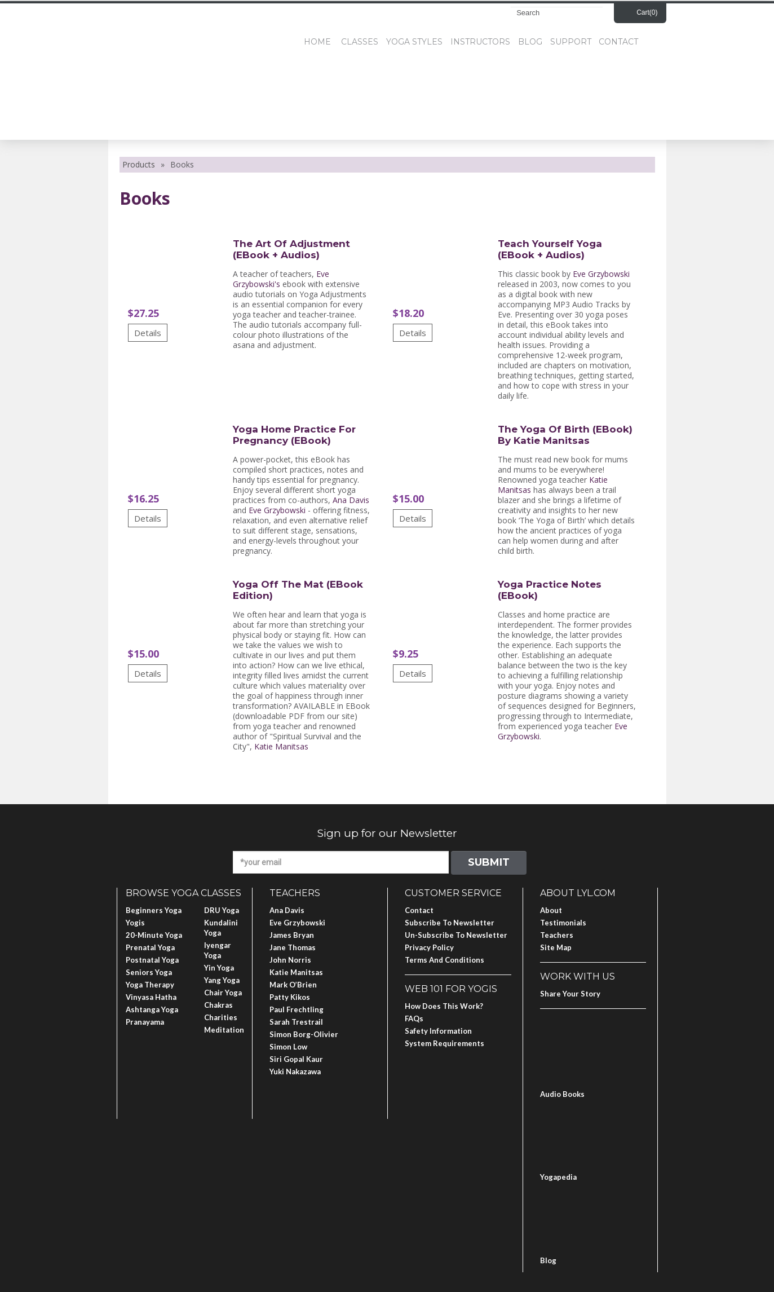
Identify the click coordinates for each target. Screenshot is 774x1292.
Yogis (135, 922)
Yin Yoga (219, 967)
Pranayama (145, 1021)
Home (317, 42)
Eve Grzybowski (601, 273)
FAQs (414, 1018)
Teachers (556, 935)
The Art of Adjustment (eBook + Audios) (291, 249)
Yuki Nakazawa (295, 1071)
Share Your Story (570, 993)
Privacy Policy (429, 947)
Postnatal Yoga (152, 959)
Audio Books (562, 1094)
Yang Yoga (222, 980)
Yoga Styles (414, 42)
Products (138, 164)
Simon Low (288, 1046)
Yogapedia (558, 1176)
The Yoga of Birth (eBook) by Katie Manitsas (565, 435)
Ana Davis (351, 500)
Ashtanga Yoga (152, 1009)
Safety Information (438, 1030)
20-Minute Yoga (154, 935)
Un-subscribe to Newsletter (456, 935)
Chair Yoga (223, 992)
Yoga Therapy (150, 984)
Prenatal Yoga (150, 947)
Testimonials (563, 922)
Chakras (218, 1004)
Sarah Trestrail (296, 1021)
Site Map (556, 947)
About (551, 910)
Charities (220, 1017)
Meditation (224, 1029)
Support (570, 42)
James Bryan (291, 935)
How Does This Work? (444, 1006)
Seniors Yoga (149, 972)
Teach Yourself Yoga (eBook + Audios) (550, 249)
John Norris (290, 959)
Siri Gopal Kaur (296, 1059)
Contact (618, 42)
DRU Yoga (221, 910)
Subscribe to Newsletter (449, 922)
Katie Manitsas (281, 746)
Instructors (480, 42)
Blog (530, 42)
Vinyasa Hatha (151, 997)
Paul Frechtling (296, 1009)
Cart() (646, 12)
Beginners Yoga (154, 910)
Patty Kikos (289, 997)
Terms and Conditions (444, 959)
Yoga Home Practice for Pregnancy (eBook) (294, 435)
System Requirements (444, 1043)
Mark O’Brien (293, 984)
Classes (359, 42)
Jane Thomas (292, 947)
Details (147, 332)
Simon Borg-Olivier (303, 1034)
